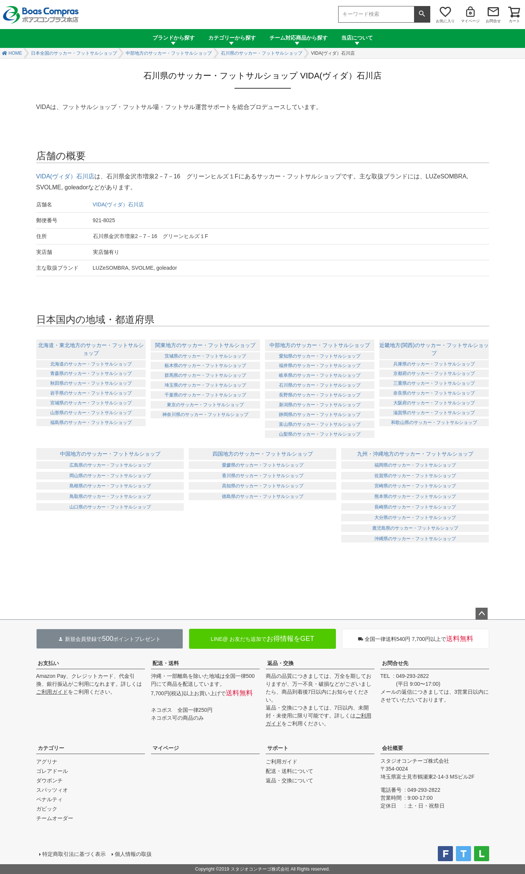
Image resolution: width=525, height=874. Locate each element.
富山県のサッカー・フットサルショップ (319, 424)
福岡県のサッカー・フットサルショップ (415, 465)
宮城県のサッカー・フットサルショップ (91, 403)
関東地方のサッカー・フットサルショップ (205, 345)
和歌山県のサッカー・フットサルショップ (434, 422)
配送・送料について (289, 771)
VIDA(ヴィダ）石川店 (65, 176)
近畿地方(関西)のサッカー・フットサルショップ (433, 349)
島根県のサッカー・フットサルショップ (110, 485)
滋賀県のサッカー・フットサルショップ (434, 412)
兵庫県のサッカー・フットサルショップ (434, 364)
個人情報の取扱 (133, 854)
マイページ (470, 21)
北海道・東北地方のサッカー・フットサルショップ (91, 349)
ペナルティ (49, 799)
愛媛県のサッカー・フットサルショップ (262, 465)
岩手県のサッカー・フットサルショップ (91, 393)
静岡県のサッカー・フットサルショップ (319, 414)
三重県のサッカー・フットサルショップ (434, 383)
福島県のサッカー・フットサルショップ (91, 422)
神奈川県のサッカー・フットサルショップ (205, 414)
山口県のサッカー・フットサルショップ (110, 507)
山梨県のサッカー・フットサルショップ (319, 434)
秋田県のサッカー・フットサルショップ (91, 383)
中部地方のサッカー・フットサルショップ (169, 53)
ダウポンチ (49, 780)
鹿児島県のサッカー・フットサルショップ (415, 528)
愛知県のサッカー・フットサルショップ (319, 356)
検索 (422, 14)
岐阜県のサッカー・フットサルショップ (319, 375)
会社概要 (392, 748)
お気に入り (445, 21)
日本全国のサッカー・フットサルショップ (74, 53)
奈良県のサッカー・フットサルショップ (434, 393)
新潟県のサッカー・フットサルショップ (319, 404)
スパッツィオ (52, 790)
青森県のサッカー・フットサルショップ (91, 373)
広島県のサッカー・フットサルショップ (110, 465)
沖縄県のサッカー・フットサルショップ (415, 538)
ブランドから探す (173, 38)
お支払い (48, 663)
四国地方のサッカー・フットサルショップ (262, 454)
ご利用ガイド (52, 692)
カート (514, 21)
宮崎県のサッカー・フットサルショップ (415, 485)
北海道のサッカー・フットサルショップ (91, 364)
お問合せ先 (395, 663)
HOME (15, 53)
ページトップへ (482, 614)
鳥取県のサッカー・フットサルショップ (110, 496)
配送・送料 (165, 663)
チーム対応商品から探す (298, 38)
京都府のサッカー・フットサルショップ (434, 373)
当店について (357, 38)
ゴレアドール (52, 771)
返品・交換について (289, 780)
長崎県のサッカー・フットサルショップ (415, 507)
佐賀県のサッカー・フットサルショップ (415, 475)
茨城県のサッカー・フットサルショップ (205, 356)
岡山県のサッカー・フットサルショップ (110, 475)
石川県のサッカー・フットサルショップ (261, 53)
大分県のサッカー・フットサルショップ (415, 517)
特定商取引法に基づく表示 (74, 854)
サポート (277, 748)
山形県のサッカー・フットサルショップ (91, 412)
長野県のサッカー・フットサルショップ (319, 395)
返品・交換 (280, 663)
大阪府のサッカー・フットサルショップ (434, 403)
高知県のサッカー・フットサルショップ (262, 485)
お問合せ (493, 21)
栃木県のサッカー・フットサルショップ (205, 365)
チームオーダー (54, 818)
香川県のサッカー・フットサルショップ (262, 475)
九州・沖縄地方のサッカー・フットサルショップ (415, 454)
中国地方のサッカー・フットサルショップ (110, 454)
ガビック (46, 809)
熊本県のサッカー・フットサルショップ (415, 496)
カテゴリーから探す (232, 38)
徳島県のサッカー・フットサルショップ (262, 496)
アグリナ (46, 762)
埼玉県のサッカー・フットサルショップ (205, 385)
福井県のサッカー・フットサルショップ (319, 365)
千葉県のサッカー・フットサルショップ (205, 395)
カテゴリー (51, 748)
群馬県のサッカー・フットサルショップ (205, 375)
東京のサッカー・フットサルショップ (205, 404)
